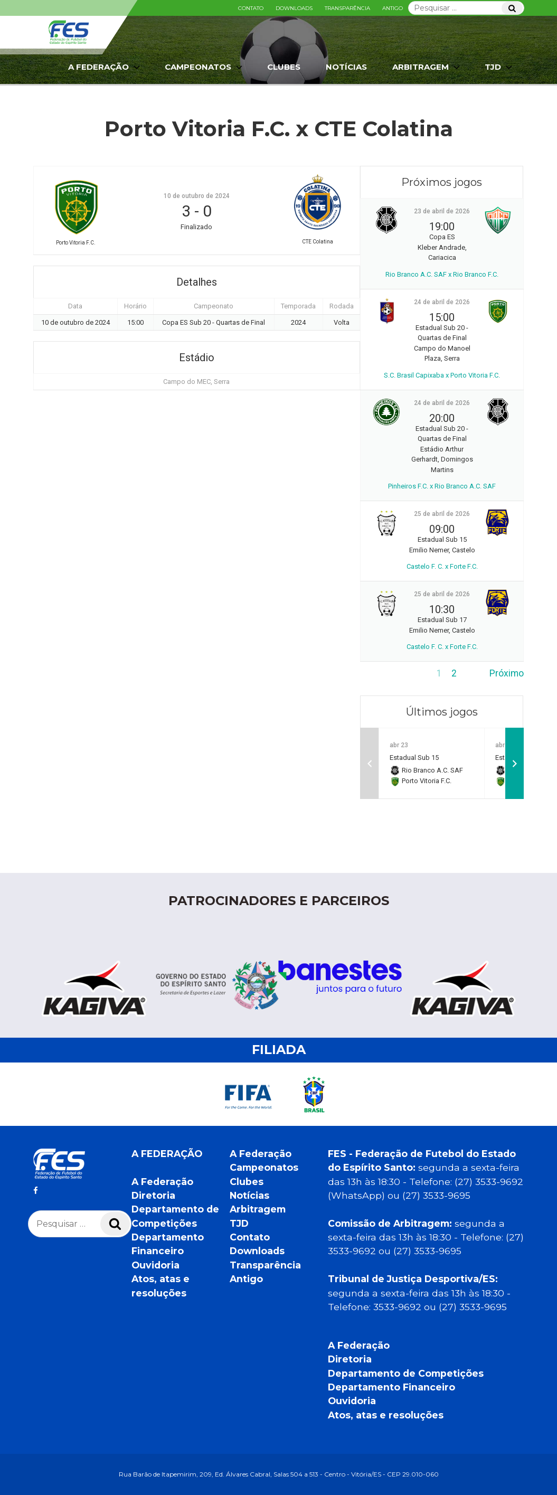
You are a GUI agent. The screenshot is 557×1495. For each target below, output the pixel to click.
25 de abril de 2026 (442, 514)
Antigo (392, 8)
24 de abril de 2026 (442, 302)
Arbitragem (427, 67)
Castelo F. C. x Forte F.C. (442, 566)
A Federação (105, 67)
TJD (499, 67)
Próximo (506, 673)
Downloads (294, 8)
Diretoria (153, 1195)
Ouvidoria (155, 1265)
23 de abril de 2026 (442, 211)
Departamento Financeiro (391, 1387)
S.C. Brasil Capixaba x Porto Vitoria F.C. (442, 375)
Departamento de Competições (406, 1373)
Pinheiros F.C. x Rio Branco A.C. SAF (442, 486)
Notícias (346, 67)
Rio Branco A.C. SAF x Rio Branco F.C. (441, 274)
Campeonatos (204, 67)
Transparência (347, 8)
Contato (250, 8)
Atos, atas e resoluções (385, 1415)
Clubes (283, 67)
